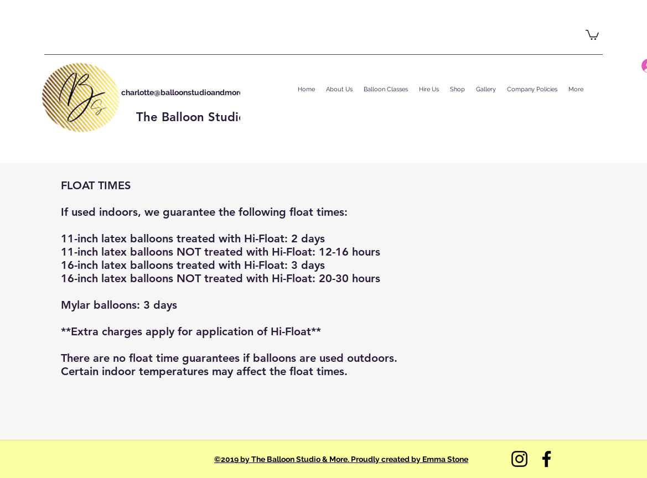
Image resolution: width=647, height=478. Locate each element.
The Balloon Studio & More (214, 117)
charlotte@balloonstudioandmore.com (191, 92)
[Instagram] (519, 459)
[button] (592, 34)
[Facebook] (546, 459)
